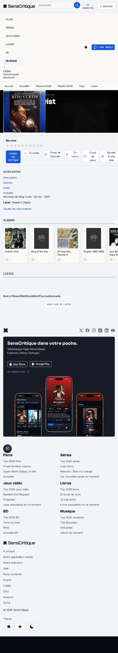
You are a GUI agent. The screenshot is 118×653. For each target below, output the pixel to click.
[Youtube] (113, 331)
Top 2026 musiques (72, 517)
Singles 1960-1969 (93, 251)
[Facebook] (87, 331)
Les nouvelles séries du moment (79, 476)
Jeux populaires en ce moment (22, 504)
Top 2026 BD (11, 517)
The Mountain (68, 522)
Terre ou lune (11, 522)
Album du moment (71, 532)
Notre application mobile (18, 557)
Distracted (66, 527)
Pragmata (9, 499)
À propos (9, 551)
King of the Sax (39, 251)
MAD (6, 527)
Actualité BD (10, 532)
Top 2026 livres (69, 489)
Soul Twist (50, 94)
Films (8, 455)
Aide (5, 568)
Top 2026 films (12, 461)
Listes (9, 274)
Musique (67, 511)
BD (5, 511)
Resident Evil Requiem (16, 494)
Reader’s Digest (21, 202)
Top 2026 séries (70, 461)
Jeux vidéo (12, 483)
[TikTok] (100, 331)
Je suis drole (68, 499)
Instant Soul (11, 251)
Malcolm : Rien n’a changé (76, 471)
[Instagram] (94, 331)
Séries (65, 455)
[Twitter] (81, 331)
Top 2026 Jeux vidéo (16, 489)
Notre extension (13, 562)
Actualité (8, 476)
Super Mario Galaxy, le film (19, 471)
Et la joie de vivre (70, 494)
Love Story (67, 466)
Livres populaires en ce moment (79, 504)
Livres (65, 483)
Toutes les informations (17, 208)
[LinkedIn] (106, 331)
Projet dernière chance (17, 466)
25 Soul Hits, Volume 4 (64, 253)
